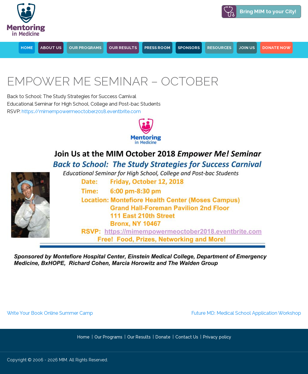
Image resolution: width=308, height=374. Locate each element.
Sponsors (189, 47)
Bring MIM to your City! (268, 11)
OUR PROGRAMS (85, 47)
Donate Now (276, 47)
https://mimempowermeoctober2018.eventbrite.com (81, 111)
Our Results (123, 47)
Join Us (247, 47)
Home (83, 337)
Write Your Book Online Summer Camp (50, 313)
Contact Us (186, 337)
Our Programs (108, 337)
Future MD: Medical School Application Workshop (246, 313)
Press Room (157, 47)
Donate (163, 337)
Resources (219, 47)
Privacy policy (217, 337)
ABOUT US (50, 47)
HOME (27, 47)
